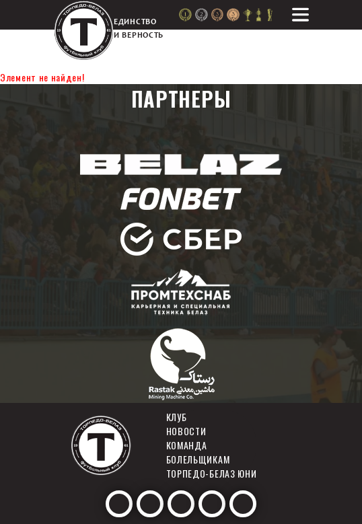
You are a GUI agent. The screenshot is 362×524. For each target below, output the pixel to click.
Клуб (176, 417)
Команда (186, 445)
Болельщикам (198, 459)
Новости (186, 431)
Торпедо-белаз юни (211, 473)
